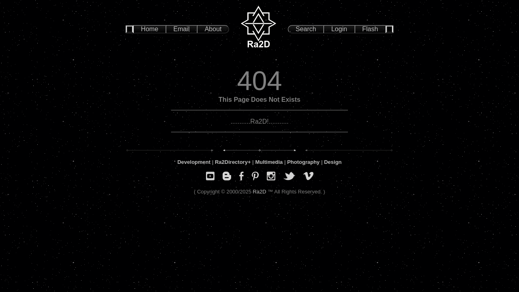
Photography (303, 162)
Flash (370, 29)
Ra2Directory (231, 162)
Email (181, 29)
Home (150, 29)
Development (193, 162)
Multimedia (269, 162)
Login (339, 29)
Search (306, 29)
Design (332, 162)
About (213, 29)
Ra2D (259, 192)
